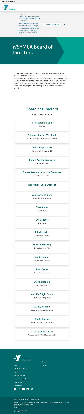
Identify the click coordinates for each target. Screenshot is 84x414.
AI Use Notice (18, 385)
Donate (44, 362)
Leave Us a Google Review (22, 379)
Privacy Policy (18, 382)
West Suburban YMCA (8, 2)
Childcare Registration (52, 24)
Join (15, 362)
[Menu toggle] (81, 7)
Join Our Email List (19, 375)
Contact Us (17, 372)
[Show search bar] (77, 5)
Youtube (23, 389)
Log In (15, 365)
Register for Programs (20, 368)
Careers (44, 365)
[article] (42, 24)
